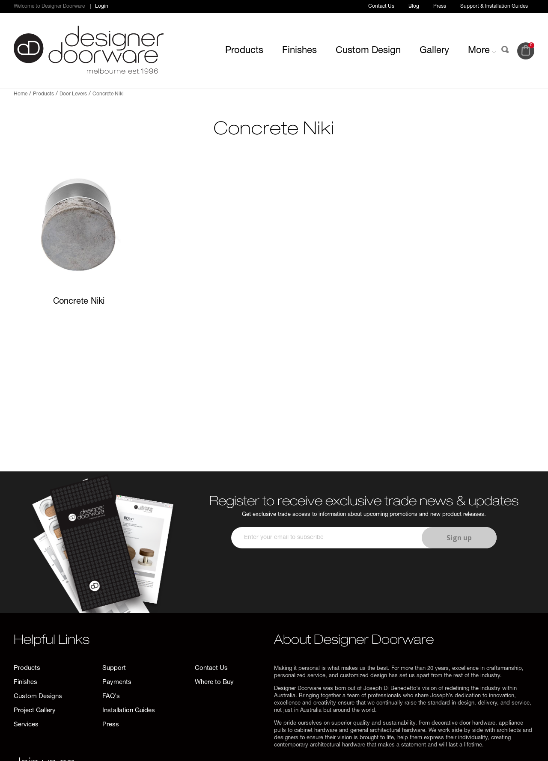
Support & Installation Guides (494, 6)
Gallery (434, 51)
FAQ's (111, 696)
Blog (413, 6)
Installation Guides (128, 711)
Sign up (459, 537)
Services (26, 725)
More (482, 51)
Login (101, 6)
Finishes (299, 51)
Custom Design (368, 51)
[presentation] (363, 573)
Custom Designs (38, 696)
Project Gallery (35, 711)
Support (114, 668)
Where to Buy (214, 682)
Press (439, 6)
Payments (116, 682)
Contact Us (381, 6)
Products (244, 51)
